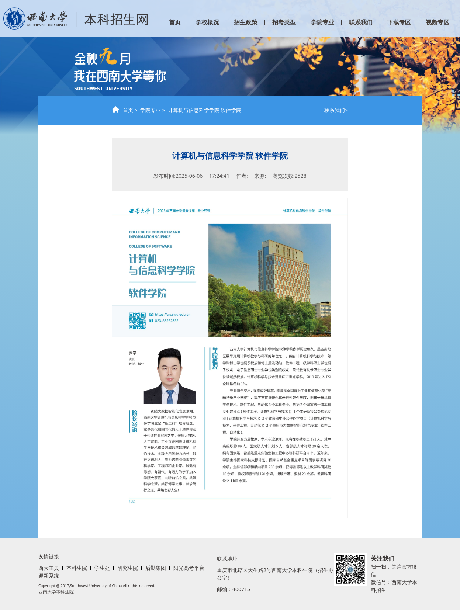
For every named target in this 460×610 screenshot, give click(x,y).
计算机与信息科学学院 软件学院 (205, 110)
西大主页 (48, 567)
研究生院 (127, 567)
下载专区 (399, 22)
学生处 (102, 567)
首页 (175, 22)
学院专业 (322, 22)
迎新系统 (48, 575)
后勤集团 (155, 567)
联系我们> (336, 110)
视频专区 (437, 22)
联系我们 (361, 22)
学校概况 (207, 22)
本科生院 (76, 567)
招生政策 (245, 22)
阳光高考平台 (188, 567)
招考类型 (284, 22)
